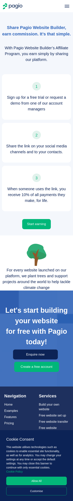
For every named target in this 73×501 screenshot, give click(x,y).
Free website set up (52, 415)
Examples (11, 410)
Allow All (36, 481)
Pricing (9, 423)
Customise (36, 491)
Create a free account (36, 367)
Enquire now (35, 354)
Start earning (36, 224)
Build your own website (49, 407)
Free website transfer (53, 421)
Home (8, 404)
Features (10, 417)
